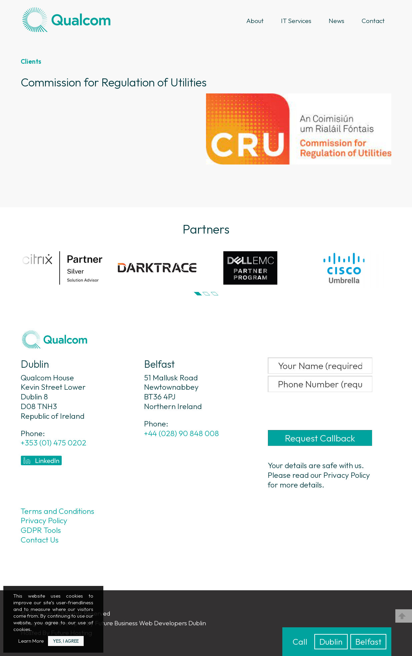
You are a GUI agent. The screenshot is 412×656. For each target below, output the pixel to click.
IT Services (296, 21)
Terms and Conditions (57, 511)
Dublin (331, 641)
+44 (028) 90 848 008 (181, 433)
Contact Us (40, 540)
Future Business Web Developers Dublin (150, 623)
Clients (31, 61)
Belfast (368, 641)
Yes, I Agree (66, 641)
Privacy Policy (44, 520)
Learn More (31, 641)
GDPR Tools (41, 530)
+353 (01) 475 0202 (53, 442)
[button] (198, 294)
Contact (373, 21)
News (336, 21)
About (255, 21)
